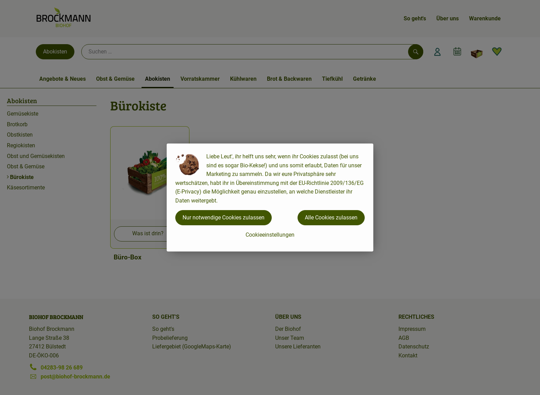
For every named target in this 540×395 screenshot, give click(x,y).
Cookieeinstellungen (270, 234)
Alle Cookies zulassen (331, 217)
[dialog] (270, 197)
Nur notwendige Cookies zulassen (223, 217)
